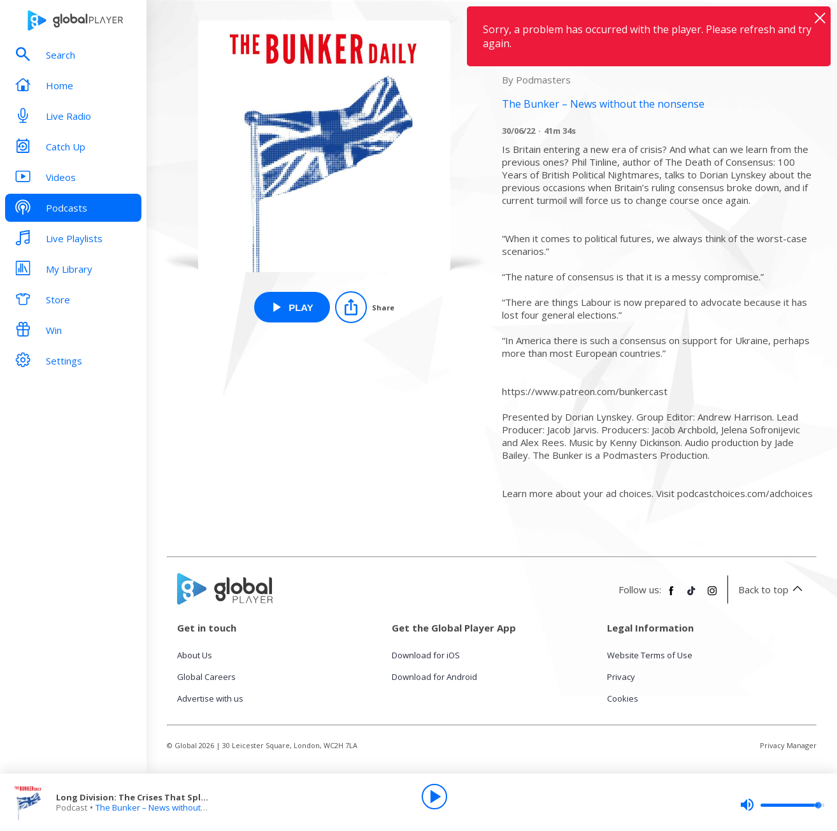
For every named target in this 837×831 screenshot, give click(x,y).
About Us (194, 655)
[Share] (364, 307)
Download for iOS (426, 655)
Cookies (622, 698)
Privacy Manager (788, 745)
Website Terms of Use (649, 655)
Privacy (621, 677)
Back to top (772, 589)
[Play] (434, 796)
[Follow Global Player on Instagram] (712, 596)
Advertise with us (210, 698)
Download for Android (434, 677)
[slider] (782, 805)
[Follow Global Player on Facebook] (671, 596)
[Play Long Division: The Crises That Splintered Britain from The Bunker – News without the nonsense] (292, 307)
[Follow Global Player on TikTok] (692, 596)
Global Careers (206, 677)
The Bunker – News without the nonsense (176, 807)
